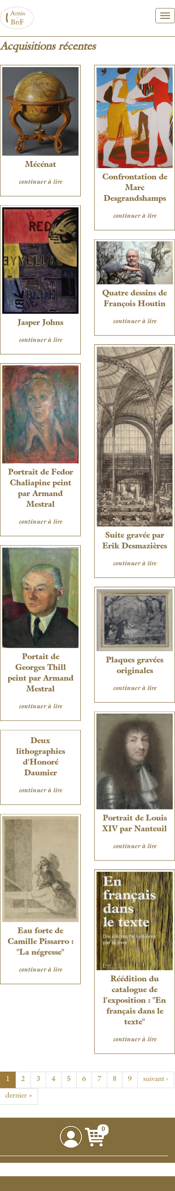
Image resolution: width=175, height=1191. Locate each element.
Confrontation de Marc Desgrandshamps (133, 188)
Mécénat (40, 165)
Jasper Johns (40, 322)
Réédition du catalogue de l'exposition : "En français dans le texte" (134, 997)
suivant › (155, 1079)
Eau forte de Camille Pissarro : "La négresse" (41, 939)
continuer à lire (40, 182)
